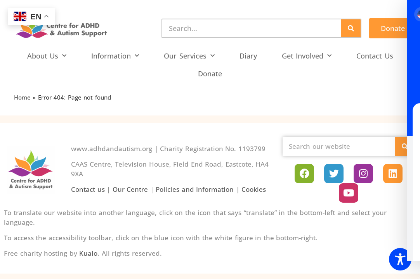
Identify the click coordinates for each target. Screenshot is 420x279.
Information (115, 56)
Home (22, 97)
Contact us (88, 189)
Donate (210, 73)
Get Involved (307, 56)
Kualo (88, 253)
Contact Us (374, 55)
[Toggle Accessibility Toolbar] (400, 259)
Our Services (189, 56)
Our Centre (130, 189)
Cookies (253, 189)
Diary (248, 55)
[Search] (351, 28)
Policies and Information (195, 189)
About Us (47, 56)
